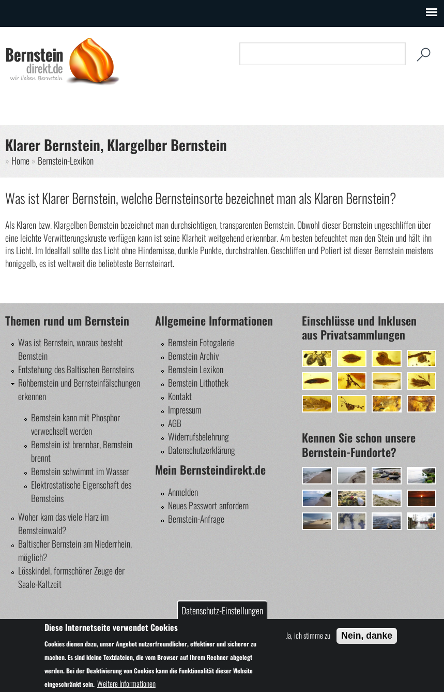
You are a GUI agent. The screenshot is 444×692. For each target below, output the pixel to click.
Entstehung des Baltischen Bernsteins (76, 369)
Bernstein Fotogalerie (201, 342)
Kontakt (180, 396)
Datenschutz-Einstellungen (222, 610)
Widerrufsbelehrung (198, 436)
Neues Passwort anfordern (208, 505)
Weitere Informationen (126, 683)
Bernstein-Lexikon (66, 160)
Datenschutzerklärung (201, 450)
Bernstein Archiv (193, 355)
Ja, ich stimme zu (308, 635)
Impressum (184, 409)
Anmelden (183, 491)
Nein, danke (366, 635)
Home (20, 160)
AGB (174, 423)
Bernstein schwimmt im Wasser (80, 471)
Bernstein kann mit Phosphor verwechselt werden (75, 423)
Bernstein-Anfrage (196, 518)
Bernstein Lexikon (195, 369)
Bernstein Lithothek (198, 382)
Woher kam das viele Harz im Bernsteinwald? (63, 523)
